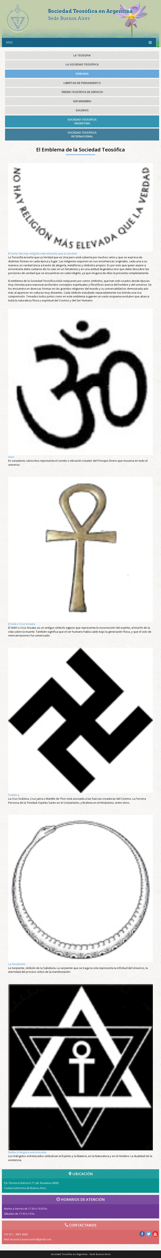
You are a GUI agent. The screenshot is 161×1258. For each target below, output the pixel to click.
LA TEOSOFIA (82, 55)
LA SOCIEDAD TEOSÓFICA (82, 64)
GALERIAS (82, 110)
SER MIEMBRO (82, 101)
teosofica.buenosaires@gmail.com (30, 1239)
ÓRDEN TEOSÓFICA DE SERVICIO (82, 92)
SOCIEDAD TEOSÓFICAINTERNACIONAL (82, 134)
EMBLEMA (82, 74)
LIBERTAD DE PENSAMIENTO (82, 83)
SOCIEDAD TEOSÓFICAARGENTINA (82, 121)
